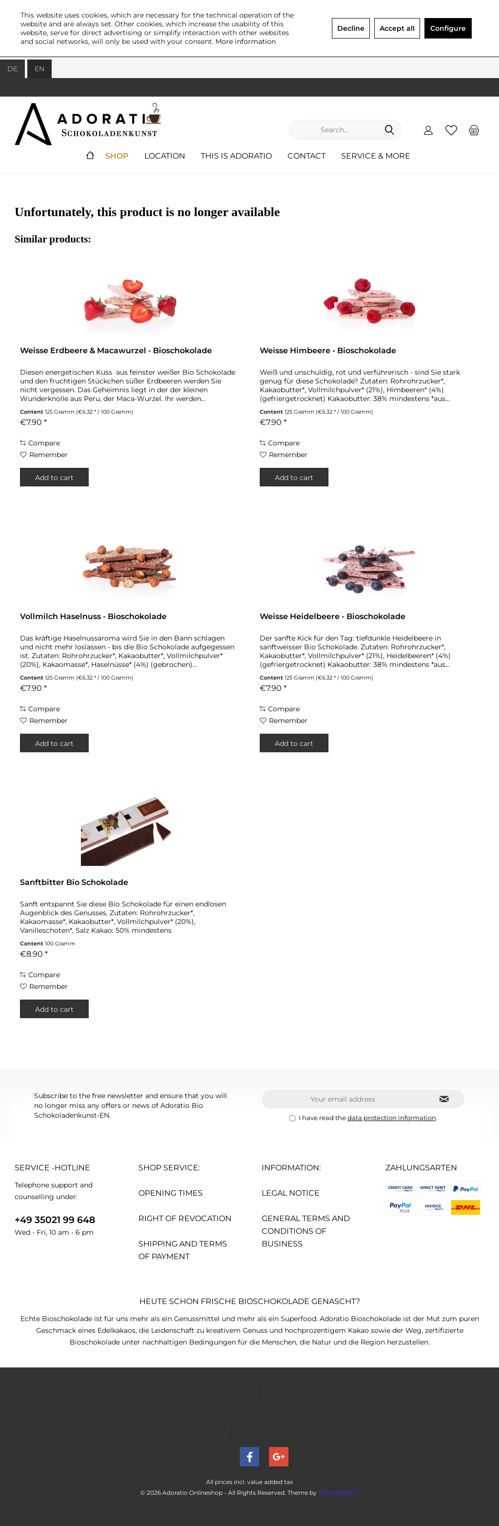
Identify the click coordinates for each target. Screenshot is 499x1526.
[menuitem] (474, 130)
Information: (291, 1167)
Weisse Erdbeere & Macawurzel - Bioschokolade (116, 350)
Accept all (397, 28)
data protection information (391, 1118)
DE (12, 68)
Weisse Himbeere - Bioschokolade (328, 350)
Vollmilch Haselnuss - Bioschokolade (93, 616)
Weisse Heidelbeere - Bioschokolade (332, 616)
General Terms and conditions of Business (306, 1231)
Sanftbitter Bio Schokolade (74, 882)
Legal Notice (291, 1193)
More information (245, 41)
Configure (448, 28)
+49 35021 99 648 (55, 1219)
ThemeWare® (338, 1492)
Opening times (170, 1193)
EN (39, 68)
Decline (351, 28)
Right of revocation (184, 1218)
